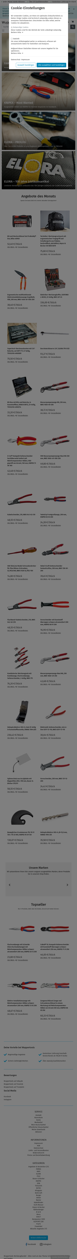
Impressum (25, 60)
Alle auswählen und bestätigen (51, 65)
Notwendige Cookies (20, 27)
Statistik (16, 39)
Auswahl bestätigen (25, 65)
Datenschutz (15, 60)
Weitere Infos (17, 32)
